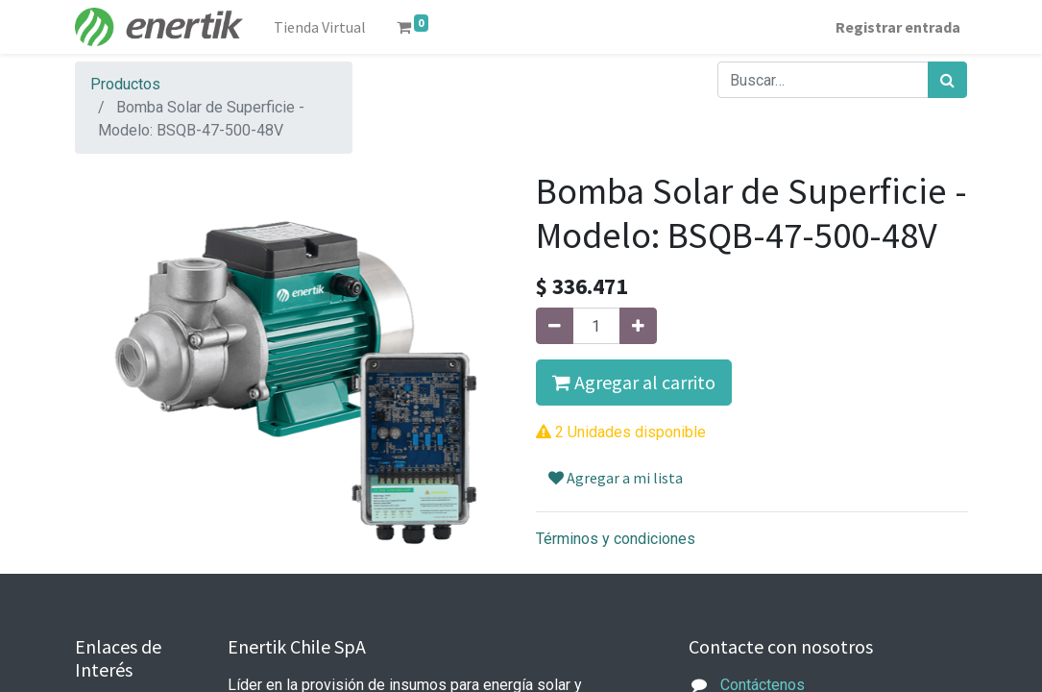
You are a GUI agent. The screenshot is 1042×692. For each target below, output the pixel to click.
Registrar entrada (898, 27)
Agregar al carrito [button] (633, 382)
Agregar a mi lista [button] (615, 477)
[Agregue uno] (638, 326)
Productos (125, 84)
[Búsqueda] (947, 80)
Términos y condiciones (615, 539)
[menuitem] (320, 27)
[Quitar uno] (554, 326)
